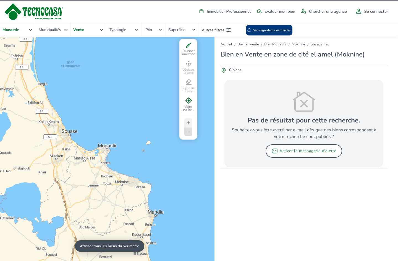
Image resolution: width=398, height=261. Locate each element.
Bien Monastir (275, 44)
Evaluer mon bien (275, 11)
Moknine (298, 44)
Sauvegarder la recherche (268, 30)
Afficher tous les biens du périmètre (109, 245)
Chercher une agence (323, 11)
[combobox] (17, 30)
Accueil (226, 44)
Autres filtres (216, 30)
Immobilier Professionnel (224, 11)
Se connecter (371, 11)
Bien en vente (248, 44)
